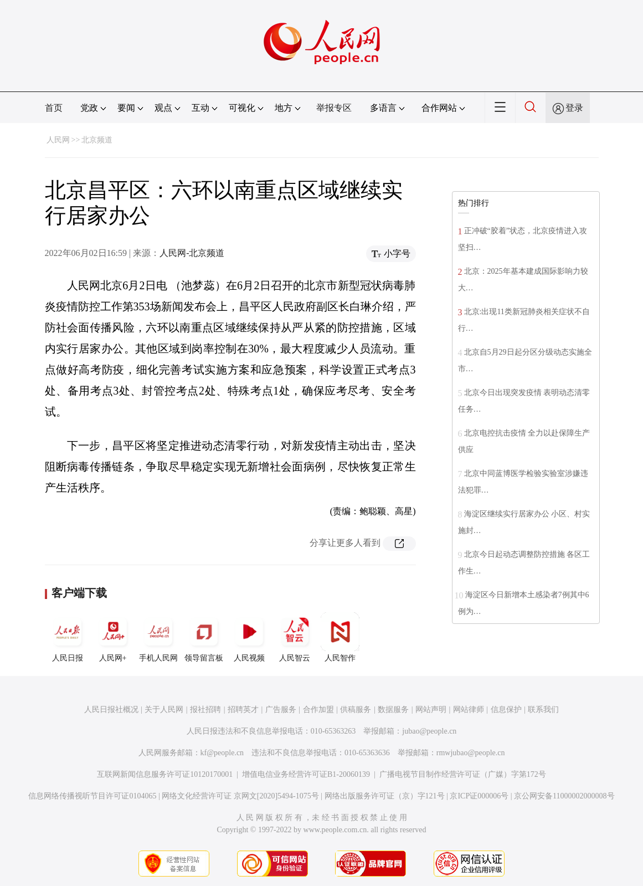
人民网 (58, 140)
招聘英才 (243, 709)
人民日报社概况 (111, 709)
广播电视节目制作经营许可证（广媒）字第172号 (462, 774)
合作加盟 (318, 709)
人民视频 (249, 637)
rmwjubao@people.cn (470, 753)
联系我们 (543, 709)
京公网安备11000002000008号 (564, 796)
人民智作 (340, 637)
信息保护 (506, 709)
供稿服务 (355, 709)
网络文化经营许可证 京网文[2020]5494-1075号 (240, 796)
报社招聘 (205, 709)
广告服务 (280, 709)
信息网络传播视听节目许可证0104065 (92, 796)
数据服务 (393, 709)
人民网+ (113, 637)
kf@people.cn (222, 753)
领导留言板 (203, 637)
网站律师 (468, 709)
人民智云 (294, 637)
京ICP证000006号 (479, 796)
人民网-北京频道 (192, 253)
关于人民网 (164, 709)
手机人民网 (158, 637)
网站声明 (430, 709)
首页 (54, 107)
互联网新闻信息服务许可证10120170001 (165, 774)
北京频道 (96, 140)
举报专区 (334, 107)
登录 (574, 107)
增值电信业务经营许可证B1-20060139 (306, 774)
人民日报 (67, 637)
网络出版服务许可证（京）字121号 (385, 796)
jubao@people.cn (429, 731)
